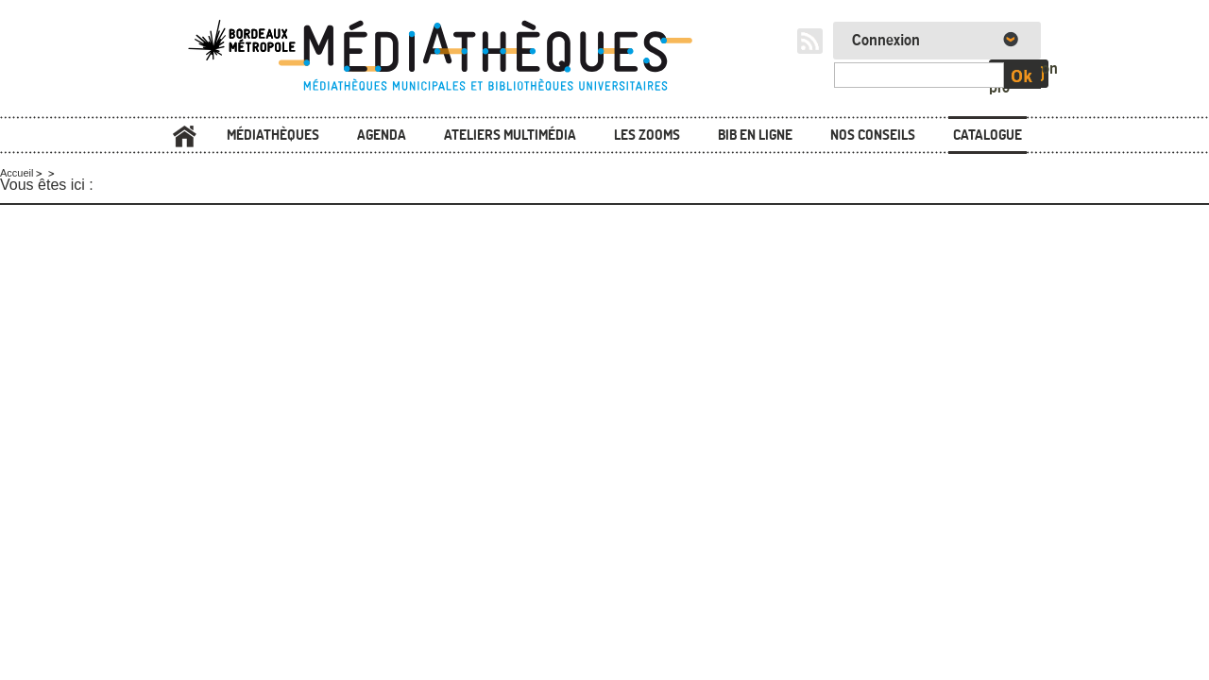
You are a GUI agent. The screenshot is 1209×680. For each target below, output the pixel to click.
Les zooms (647, 135)
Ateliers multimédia (510, 135)
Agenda (381, 135)
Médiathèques (273, 135)
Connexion (886, 40)
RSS (810, 41)
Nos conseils (872, 135)
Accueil (184, 136)
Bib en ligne (755, 135)
